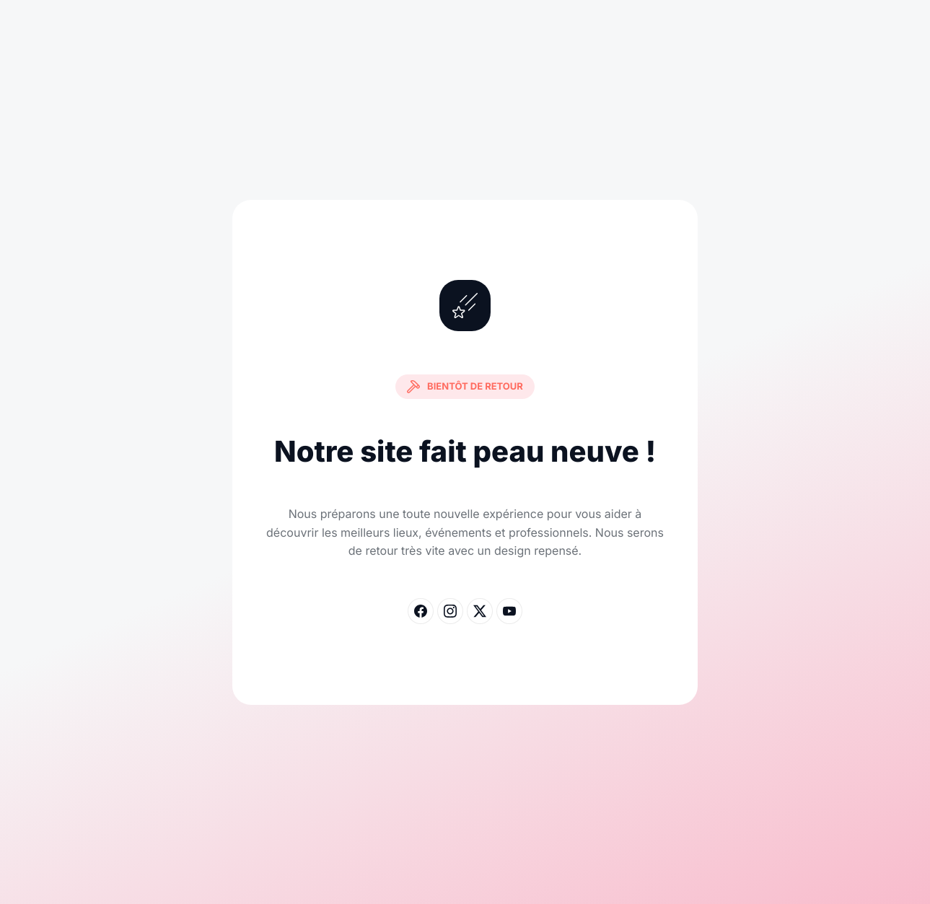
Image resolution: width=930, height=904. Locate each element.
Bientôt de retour (465, 386)
